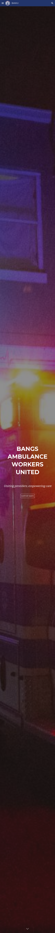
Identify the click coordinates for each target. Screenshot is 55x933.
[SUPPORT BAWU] (28, 496)
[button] (2, 3)
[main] (27, 460)
